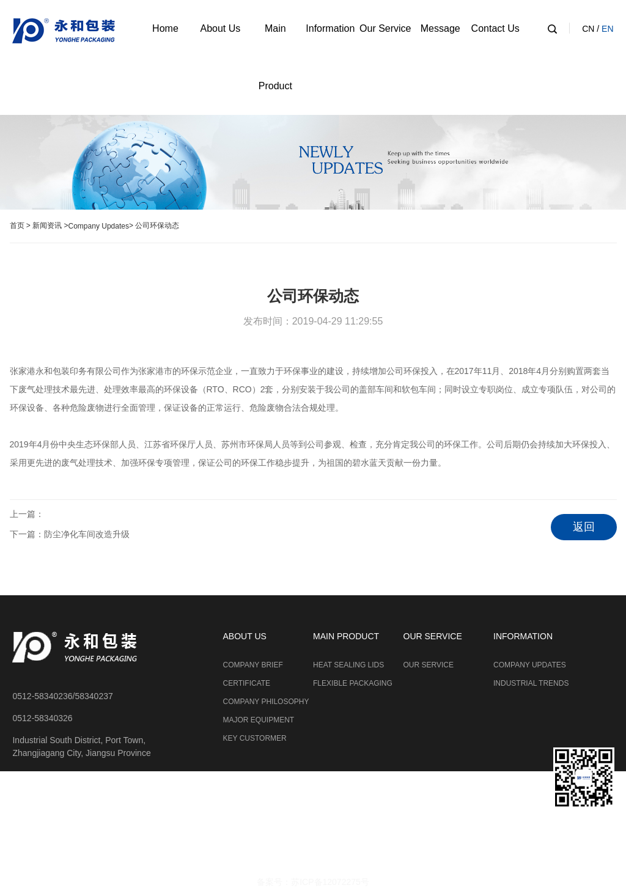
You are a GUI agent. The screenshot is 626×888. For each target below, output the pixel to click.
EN (607, 29)
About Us (221, 28)
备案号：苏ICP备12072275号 (313, 882)
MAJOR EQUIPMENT (259, 720)
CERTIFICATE (247, 683)
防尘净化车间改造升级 (87, 534)
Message (440, 28)
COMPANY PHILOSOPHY (266, 701)
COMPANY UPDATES (529, 665)
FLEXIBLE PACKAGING (352, 683)
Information (330, 28)
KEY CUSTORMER (255, 738)
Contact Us (495, 28)
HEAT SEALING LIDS (348, 665)
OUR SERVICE (428, 665)
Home (165, 28)
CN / (592, 29)
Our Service (385, 28)
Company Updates (98, 226)
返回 (584, 527)
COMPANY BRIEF (253, 665)
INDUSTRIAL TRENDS (531, 683)
